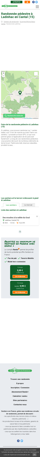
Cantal (3, 24)
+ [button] (3, 73)
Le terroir (28, 205)
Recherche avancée (15, 116)
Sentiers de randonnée (11, 22)
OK (34, 455)
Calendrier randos (20, 396)
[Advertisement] (20, 48)
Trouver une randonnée (20, 379)
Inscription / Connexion (20, 388)
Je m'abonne (20, 276)
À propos (16, 2)
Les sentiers (11, 205)
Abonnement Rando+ (20, 392)
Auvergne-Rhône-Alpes (27, 22)
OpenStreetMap (28, 118)
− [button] (3, 76)
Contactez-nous (20, 405)
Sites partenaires (20, 400)
